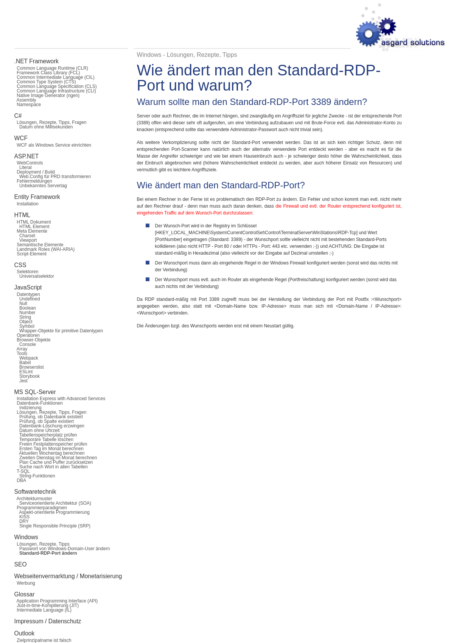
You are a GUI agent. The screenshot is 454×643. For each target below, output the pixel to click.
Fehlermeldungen (33, 181)
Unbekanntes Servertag (40, 185)
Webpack (26, 358)
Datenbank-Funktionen (38, 403)
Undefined (27, 299)
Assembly (25, 100)
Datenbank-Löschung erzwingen (49, 426)
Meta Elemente (30, 231)
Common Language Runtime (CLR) (51, 68)
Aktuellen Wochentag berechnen (49, 453)
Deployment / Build (34, 172)
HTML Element (32, 226)
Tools (20, 353)
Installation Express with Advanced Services (60, 398)
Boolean (25, 308)
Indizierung (28, 407)
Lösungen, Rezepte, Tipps (42, 544)
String (22, 317)
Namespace (27, 104)
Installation (26, 204)
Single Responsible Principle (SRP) (52, 526)
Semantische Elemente (39, 244)
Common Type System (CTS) (45, 81)
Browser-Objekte (32, 340)
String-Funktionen (34, 476)
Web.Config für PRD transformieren (52, 176)
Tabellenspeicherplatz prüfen (45, 435)
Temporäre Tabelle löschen (43, 439)
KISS (22, 516)
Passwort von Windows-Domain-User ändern (62, 548)
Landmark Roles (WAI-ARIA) (44, 249)
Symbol (24, 326)
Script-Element (30, 254)
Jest (21, 380)
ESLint (23, 371)
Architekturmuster (33, 498)
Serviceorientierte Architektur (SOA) (52, 503)
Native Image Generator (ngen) (47, 95)
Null (20, 303)
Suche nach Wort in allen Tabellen (51, 466)
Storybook (27, 376)
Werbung (24, 583)
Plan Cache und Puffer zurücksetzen (53, 462)
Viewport (25, 240)
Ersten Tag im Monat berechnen (49, 448)
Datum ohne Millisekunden (43, 127)
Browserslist (29, 367)
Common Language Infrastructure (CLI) (55, 91)
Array (21, 349)
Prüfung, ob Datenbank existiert (48, 416)
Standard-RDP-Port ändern (45, 553)
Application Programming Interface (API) (56, 601)
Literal (23, 167)
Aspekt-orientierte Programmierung (52, 512)
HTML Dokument (32, 222)
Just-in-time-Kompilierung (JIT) (46, 605)
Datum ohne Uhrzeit (37, 430)
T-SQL (22, 471)
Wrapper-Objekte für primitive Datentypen (58, 330)
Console (25, 344)
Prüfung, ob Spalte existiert (44, 421)
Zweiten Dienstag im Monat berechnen (55, 457)
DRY (21, 521)
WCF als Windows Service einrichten (52, 145)
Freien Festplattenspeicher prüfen (50, 444)
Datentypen (27, 294)
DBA (20, 480)
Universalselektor (34, 276)
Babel (22, 362)
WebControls (28, 163)
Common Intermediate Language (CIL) (54, 77)
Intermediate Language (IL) (43, 610)
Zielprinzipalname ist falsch (43, 640)
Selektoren (26, 271)
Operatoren (27, 335)
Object (23, 321)
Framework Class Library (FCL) (47, 72)
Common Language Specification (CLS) (55, 86)
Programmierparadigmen (40, 507)
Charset (24, 235)
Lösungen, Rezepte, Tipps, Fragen (50, 122)
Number (25, 312)
